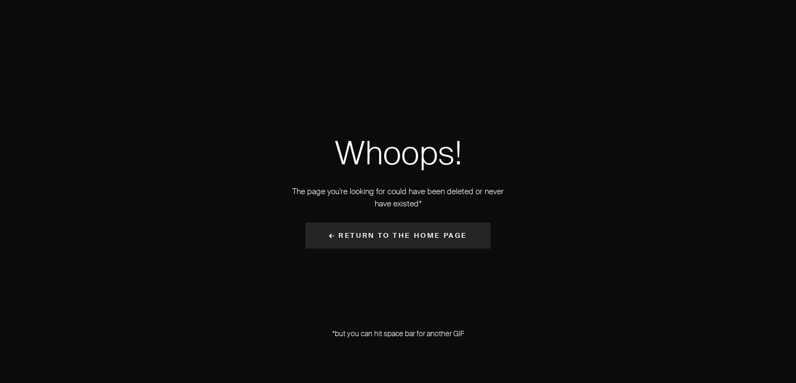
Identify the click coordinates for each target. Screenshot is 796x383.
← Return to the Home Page (398, 235)
